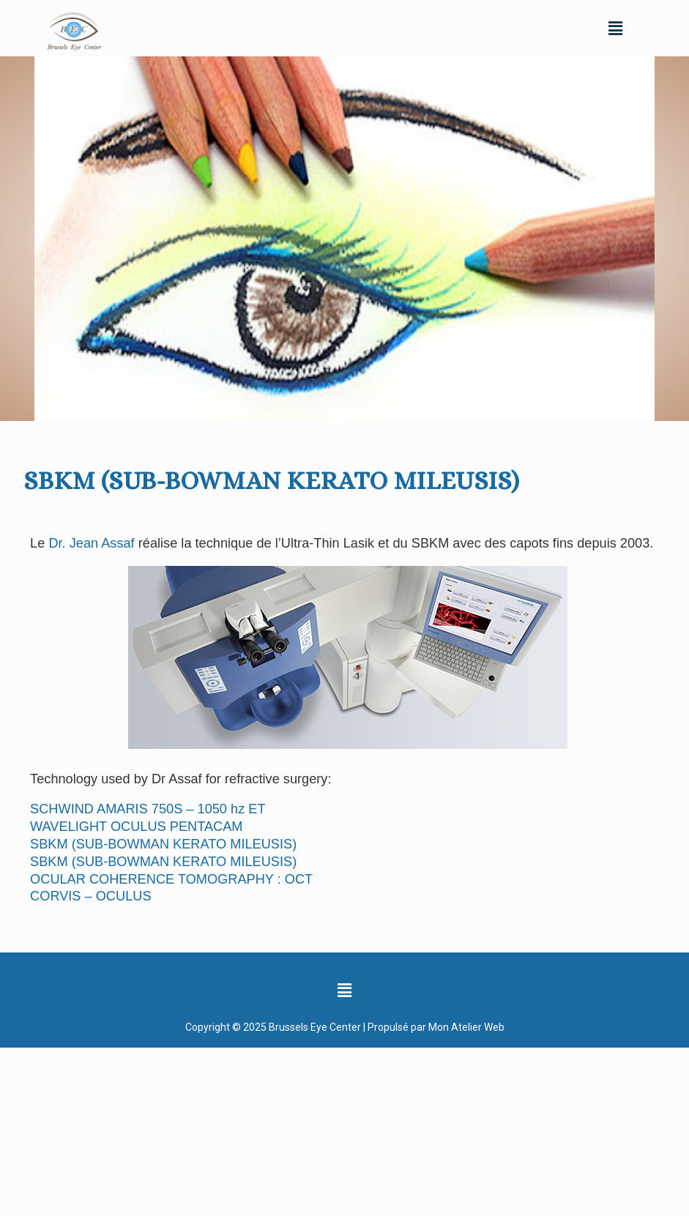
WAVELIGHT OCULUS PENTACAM (136, 826)
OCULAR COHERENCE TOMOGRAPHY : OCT (171, 879)
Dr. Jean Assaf (91, 543)
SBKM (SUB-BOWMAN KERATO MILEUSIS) (163, 844)
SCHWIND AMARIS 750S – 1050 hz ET (147, 809)
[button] (615, 28)
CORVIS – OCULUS (90, 896)
